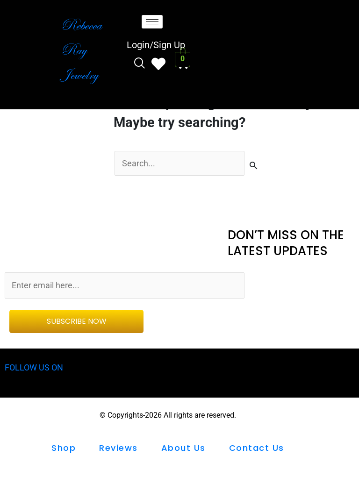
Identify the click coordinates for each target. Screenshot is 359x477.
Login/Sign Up (156, 44)
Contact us (256, 449)
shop (63, 449)
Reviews (118, 449)
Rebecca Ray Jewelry (81, 49)
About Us (183, 449)
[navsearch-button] (139, 64)
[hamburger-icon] (152, 21)
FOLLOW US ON (36, 369)
